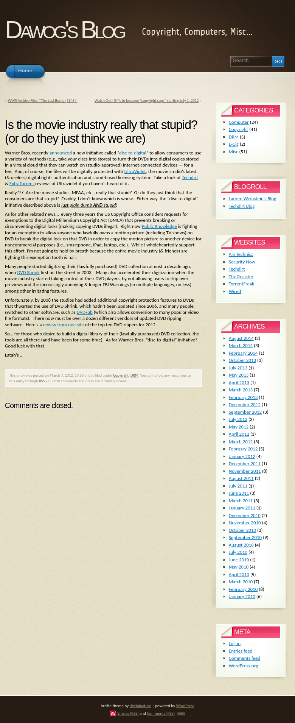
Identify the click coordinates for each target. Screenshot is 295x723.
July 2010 (238, 552)
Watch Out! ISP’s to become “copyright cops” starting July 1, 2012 (147, 100)
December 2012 (245, 404)
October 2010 (242, 530)
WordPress (185, 705)
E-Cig (234, 144)
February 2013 (243, 397)
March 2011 (241, 500)
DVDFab (85, 312)
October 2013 (242, 360)
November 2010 (245, 522)
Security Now (242, 262)
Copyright (121, 375)
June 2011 (239, 493)
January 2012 (242, 456)
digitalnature (140, 705)
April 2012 (239, 434)
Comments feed (245, 658)
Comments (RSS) (161, 713)
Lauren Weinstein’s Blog (252, 198)
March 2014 (241, 345)
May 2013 (238, 375)
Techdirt (190, 177)
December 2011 (245, 463)
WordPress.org (243, 665)
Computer (239, 122)
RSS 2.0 (45, 381)
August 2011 (241, 478)
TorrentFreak (241, 284)
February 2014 (243, 353)
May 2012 (238, 427)
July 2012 (238, 419)
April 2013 (239, 382)
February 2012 (243, 449)
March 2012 (241, 441)
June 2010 (239, 560)
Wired (235, 291)
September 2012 (245, 412)
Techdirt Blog (242, 206)
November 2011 (245, 471)
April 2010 (239, 574)
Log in (235, 643)
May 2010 (238, 567)
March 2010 (241, 581)
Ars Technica (241, 254)
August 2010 (241, 545)
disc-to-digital (132, 153)
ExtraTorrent (22, 183)
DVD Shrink (28, 272)
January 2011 (242, 508)
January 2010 (242, 596)
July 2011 (238, 486)
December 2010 (245, 515)
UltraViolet (135, 171)
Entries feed (241, 651)
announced (61, 153)
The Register (241, 276)
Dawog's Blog (64, 30)
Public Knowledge (159, 226)
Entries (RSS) (127, 713)
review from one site (63, 324)
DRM (134, 375)
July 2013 (238, 368)
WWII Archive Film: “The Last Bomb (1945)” (43, 100)
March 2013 (241, 390)
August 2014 (241, 338)
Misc (233, 151)
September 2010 (245, 537)
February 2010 (243, 589)
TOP (181, 714)
